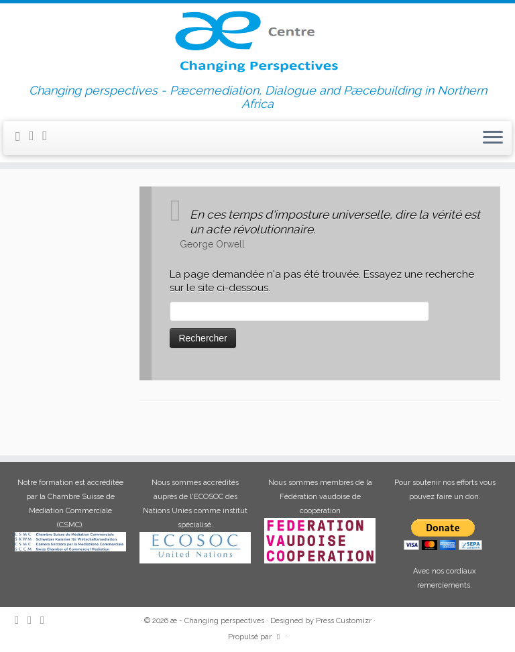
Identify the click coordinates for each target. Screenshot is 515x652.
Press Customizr (343, 620)
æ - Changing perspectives (217, 620)
